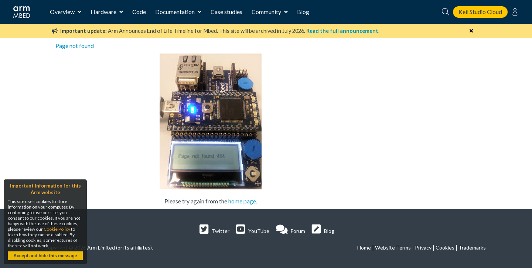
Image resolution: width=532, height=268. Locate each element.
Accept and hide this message (45, 255)
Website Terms (393, 247)
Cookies (445, 247)
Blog (303, 11)
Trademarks (472, 247)
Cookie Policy (57, 229)
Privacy (423, 247)
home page (242, 201)
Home (364, 247)
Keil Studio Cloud (480, 11)
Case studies (226, 11)
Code (139, 11)
